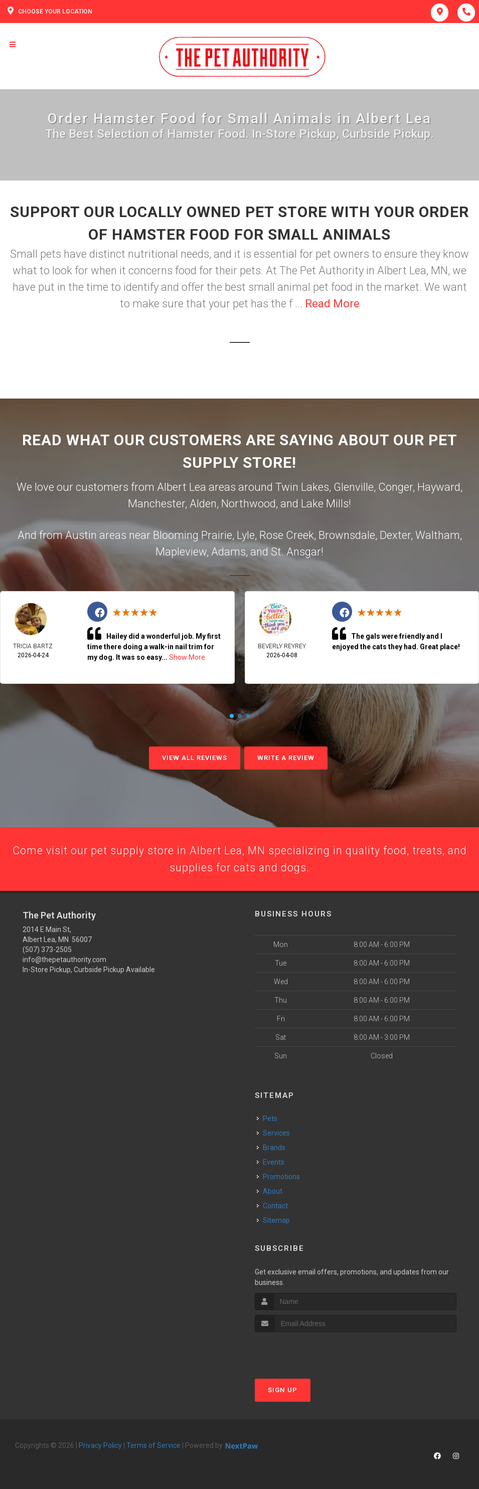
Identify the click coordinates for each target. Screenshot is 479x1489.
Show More (187, 657)
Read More (332, 303)
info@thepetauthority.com (64, 961)
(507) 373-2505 (47, 951)
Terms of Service (153, 1446)
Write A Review (285, 758)
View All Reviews (194, 758)
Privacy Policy (100, 1446)
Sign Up (282, 1391)
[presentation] (308, 1352)
